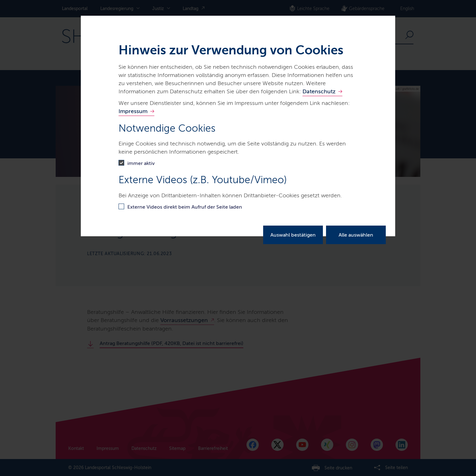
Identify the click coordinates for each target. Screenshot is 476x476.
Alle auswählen (356, 235)
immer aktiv (141, 163)
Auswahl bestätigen (293, 235)
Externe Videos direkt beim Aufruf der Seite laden (184, 207)
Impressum (133, 111)
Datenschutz (318, 91)
